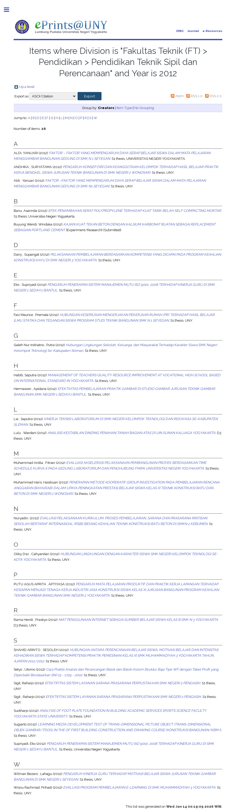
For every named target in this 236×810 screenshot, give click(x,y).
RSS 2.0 (215, 96)
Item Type (124, 108)
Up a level (27, 87)
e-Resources (212, 31)
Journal (193, 31)
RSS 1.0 (197, 96)
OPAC (180, 31)
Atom (179, 96)
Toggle (9, 9)
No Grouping (144, 108)
